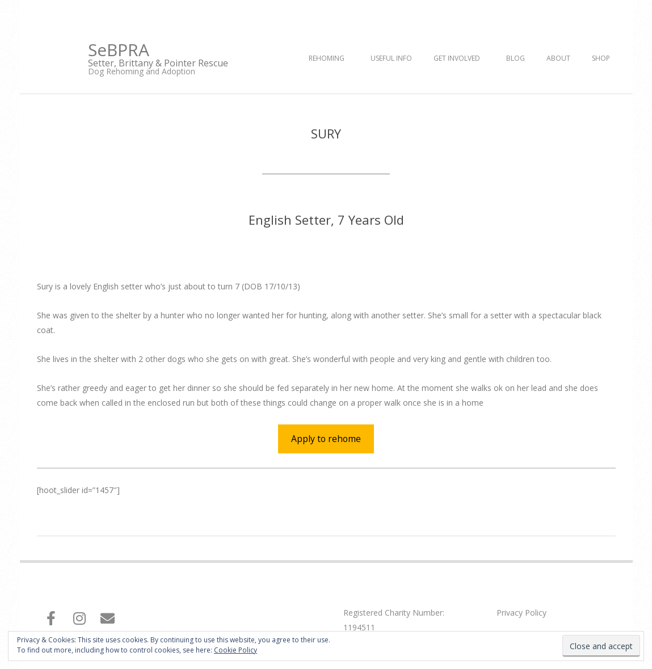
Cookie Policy (235, 650)
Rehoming (326, 58)
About (558, 58)
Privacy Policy (521, 612)
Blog (515, 58)
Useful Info (391, 58)
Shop (601, 58)
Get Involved (457, 58)
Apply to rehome (326, 438)
